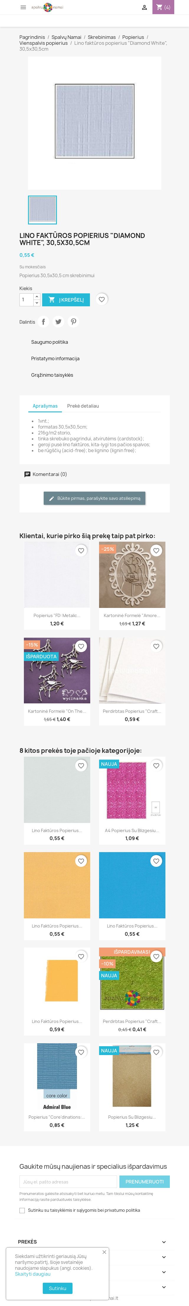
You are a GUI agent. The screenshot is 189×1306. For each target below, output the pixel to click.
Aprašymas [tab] (45, 406)
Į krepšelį (66, 300)
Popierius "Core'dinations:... (57, 1117)
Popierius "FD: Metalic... (57, 615)
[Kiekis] (26, 299)
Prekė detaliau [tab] (83, 406)
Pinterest (73, 322)
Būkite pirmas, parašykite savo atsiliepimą (94, 498)
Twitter (58, 322)
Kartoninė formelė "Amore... (132, 615)
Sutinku (57, 1288)
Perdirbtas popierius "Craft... (132, 711)
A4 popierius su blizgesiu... (132, 830)
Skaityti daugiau (32, 1274)
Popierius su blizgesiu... (132, 1117)
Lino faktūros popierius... (57, 830)
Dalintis (43, 322)
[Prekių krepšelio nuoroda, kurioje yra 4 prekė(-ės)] (163, 7)
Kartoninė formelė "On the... (57, 711)
